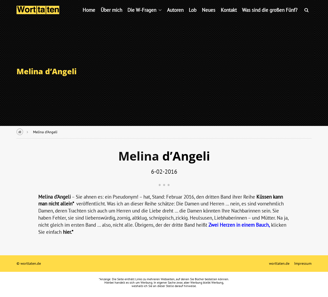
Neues (208, 17)
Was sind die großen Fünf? (269, 17)
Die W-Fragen (141, 17)
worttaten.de (279, 263)
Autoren (175, 17)
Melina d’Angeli (45, 131)
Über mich (111, 17)
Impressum (302, 263)
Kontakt (229, 17)
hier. (67, 232)
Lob (192, 17)
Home (89, 17)
